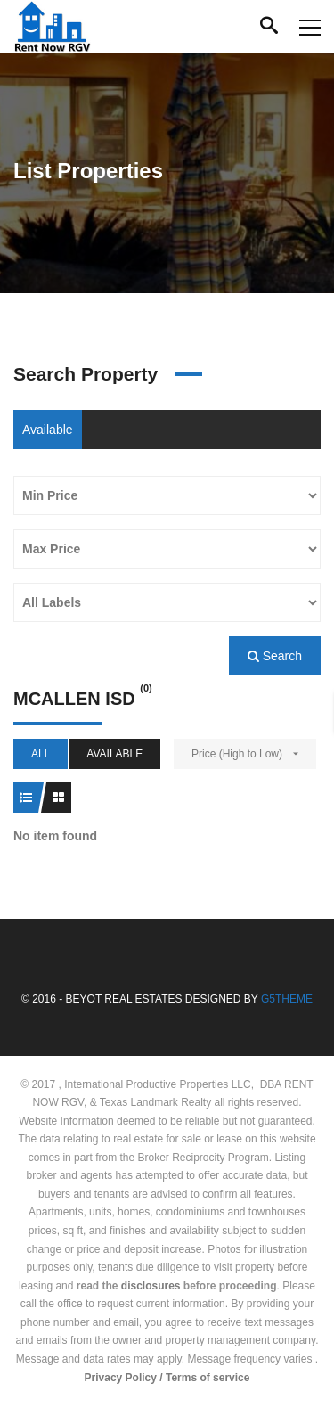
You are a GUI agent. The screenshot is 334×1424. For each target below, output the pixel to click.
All (40, 754)
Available (47, 429)
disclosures (151, 1286)
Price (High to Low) (236, 754)
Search (275, 656)
